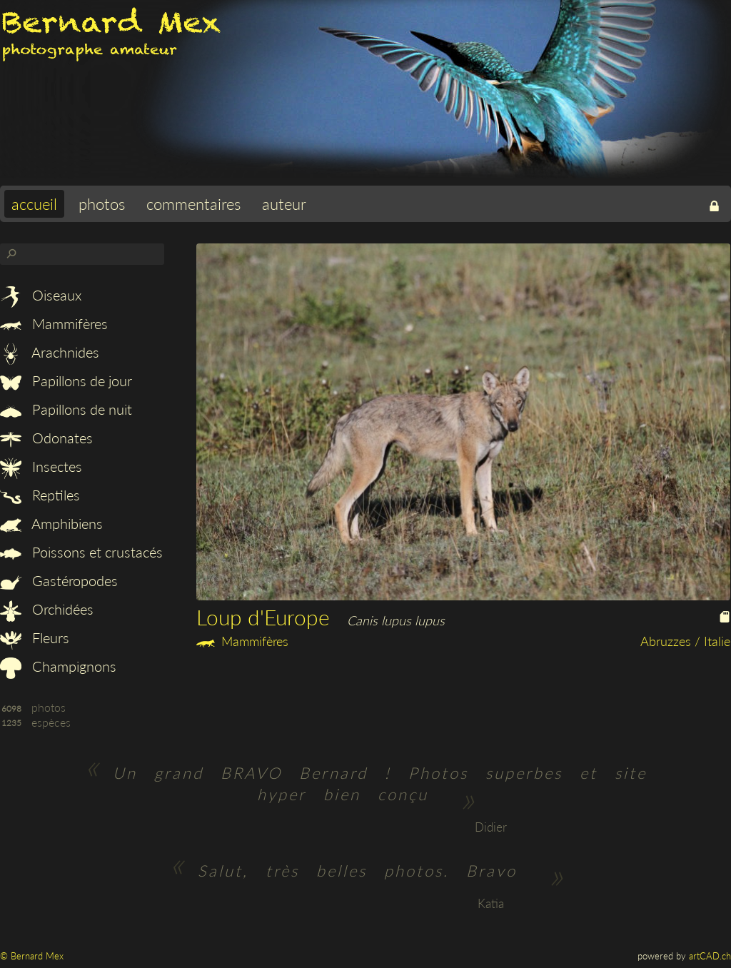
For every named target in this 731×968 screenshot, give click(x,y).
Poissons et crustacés (81, 551)
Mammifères (54, 323)
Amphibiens (51, 523)
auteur (284, 203)
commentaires (193, 203)
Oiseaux (40, 294)
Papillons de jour (66, 380)
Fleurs (34, 637)
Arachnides (49, 352)
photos (102, 203)
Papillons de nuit (66, 409)
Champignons (58, 666)
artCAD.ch (710, 956)
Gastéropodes (59, 580)
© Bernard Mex (32, 956)
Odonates (46, 437)
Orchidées (47, 608)
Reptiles (40, 494)
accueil (34, 203)
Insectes (41, 466)
